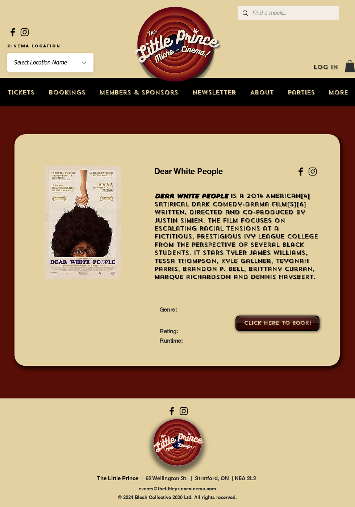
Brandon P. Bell (213, 269)
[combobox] (50, 62)
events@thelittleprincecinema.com (177, 488)
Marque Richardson (192, 277)
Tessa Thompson (185, 261)
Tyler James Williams (265, 253)
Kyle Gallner (246, 261)
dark (200, 204)
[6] (301, 204)
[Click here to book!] (277, 323)
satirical (171, 204)
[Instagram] (24, 32)
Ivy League (264, 236)
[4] (305, 196)
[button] (350, 66)
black (293, 245)
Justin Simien (178, 220)
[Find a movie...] (288, 13)
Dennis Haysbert (282, 277)
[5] (291, 204)
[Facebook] (12, 32)
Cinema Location (33, 46)
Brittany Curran (280, 269)
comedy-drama (240, 204)
